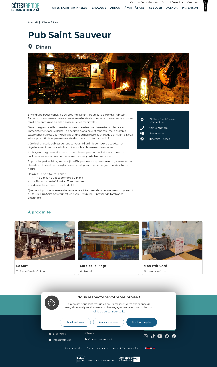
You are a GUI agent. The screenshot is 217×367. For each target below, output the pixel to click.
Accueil (33, 22)
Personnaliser (108, 322)
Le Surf (22, 266)
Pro (164, 2)
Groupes (192, 2)
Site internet (157, 133)
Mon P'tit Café (155, 266)
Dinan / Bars (50, 22)
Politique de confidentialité (108, 311)
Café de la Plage (93, 266)
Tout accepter (142, 322)
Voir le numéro (158, 127)
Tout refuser (75, 322)
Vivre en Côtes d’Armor (144, 2)
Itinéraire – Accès (159, 139)
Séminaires (176, 2)
